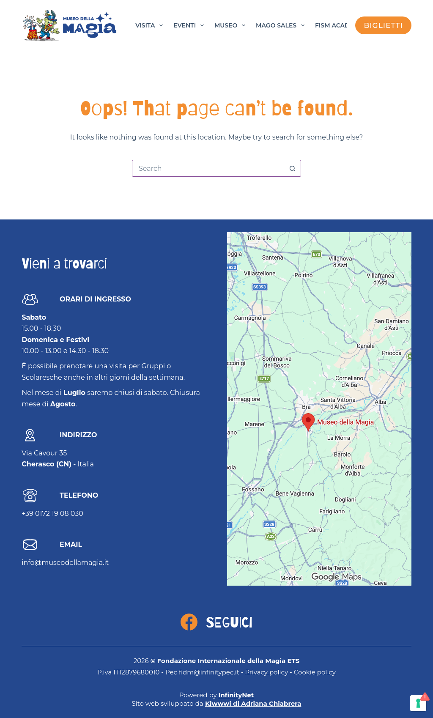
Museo (231, 25)
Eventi (190, 25)
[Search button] (292, 168)
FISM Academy (339, 25)
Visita (150, 25)
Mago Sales (282, 25)
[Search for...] (208, 168)
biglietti (383, 25)
